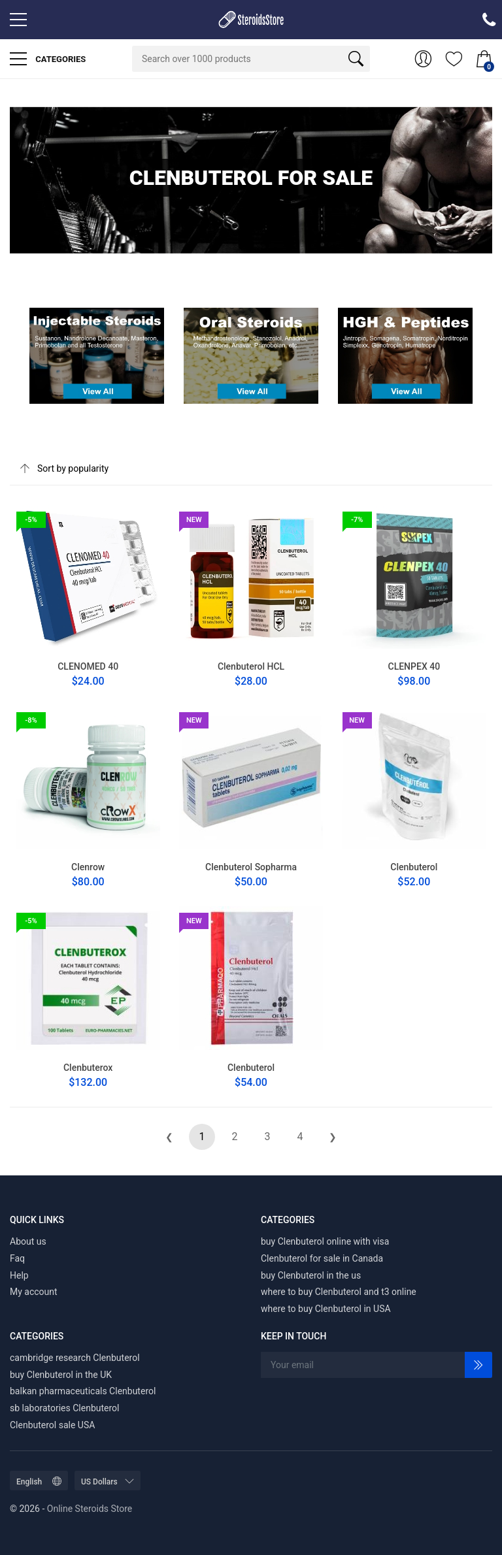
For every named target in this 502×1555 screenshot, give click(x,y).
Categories (48, 58)
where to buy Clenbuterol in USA (326, 1308)
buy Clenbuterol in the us (311, 1275)
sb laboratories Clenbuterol (64, 1408)
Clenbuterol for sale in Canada (322, 1258)
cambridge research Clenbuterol (75, 1357)
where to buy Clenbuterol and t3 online (338, 1291)
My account (34, 1291)
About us (28, 1241)
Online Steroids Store (89, 1508)
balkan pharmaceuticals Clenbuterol (83, 1391)
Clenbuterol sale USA (52, 1425)
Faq (17, 1258)
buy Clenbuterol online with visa (325, 1241)
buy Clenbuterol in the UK (61, 1374)
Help (19, 1275)
